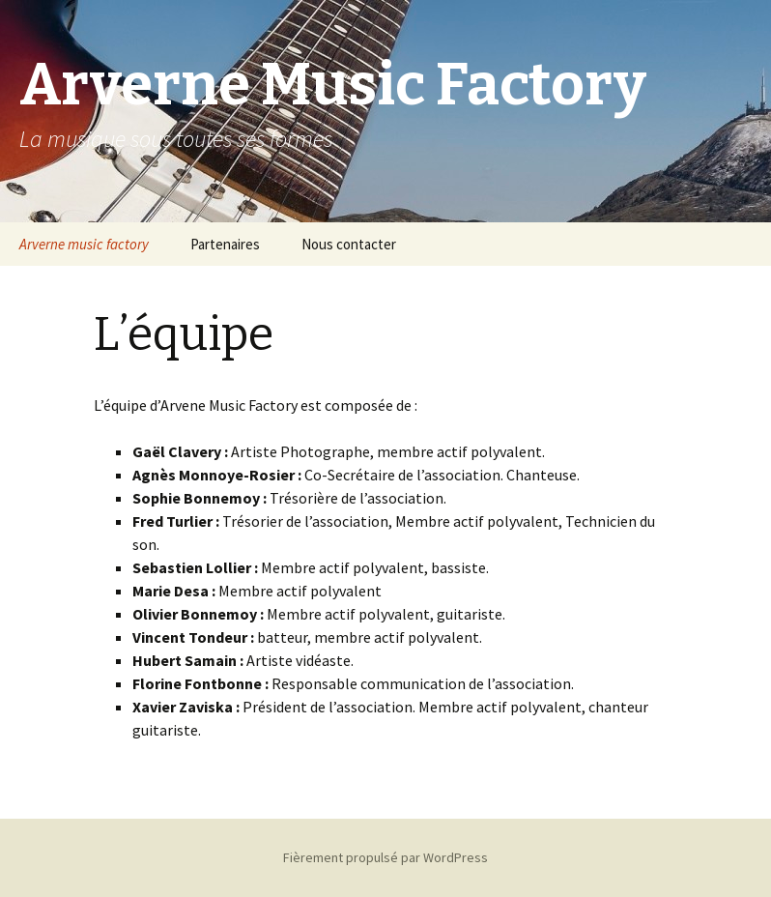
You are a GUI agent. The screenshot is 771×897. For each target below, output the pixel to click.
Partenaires (225, 244)
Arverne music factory (84, 244)
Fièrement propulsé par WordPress (385, 857)
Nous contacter (348, 244)
